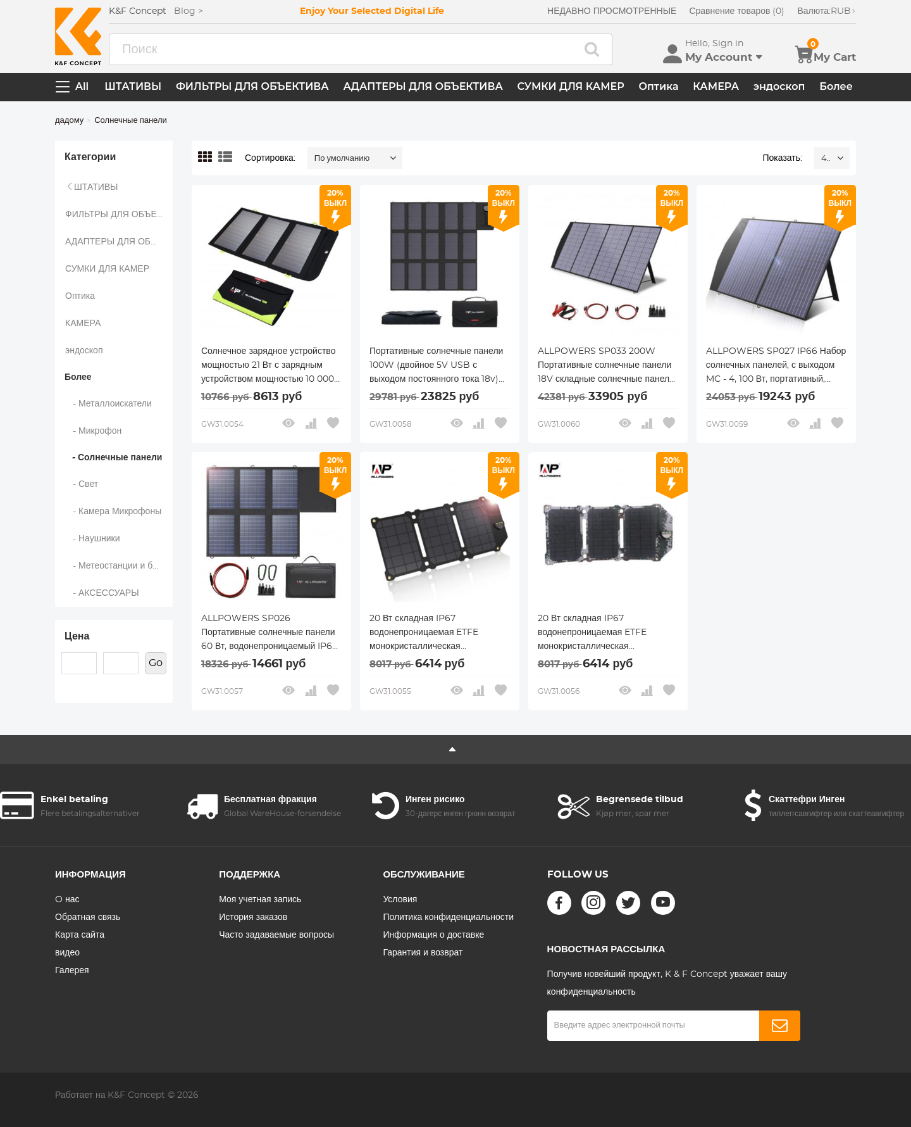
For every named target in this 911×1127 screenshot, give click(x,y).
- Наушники (92, 538)
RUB (826, 11)
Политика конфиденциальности (448, 917)
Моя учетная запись (260, 899)
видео (67, 952)
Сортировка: (270, 158)
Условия (400, 899)
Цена (77, 636)
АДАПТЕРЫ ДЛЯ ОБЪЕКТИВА (422, 86)
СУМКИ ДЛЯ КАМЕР (570, 86)
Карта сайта (79, 935)
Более (836, 86)
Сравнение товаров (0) (736, 11)
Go (156, 663)
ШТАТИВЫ (132, 86)
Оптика (658, 86)
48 (826, 158)
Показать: (782, 158)
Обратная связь (87, 917)
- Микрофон (93, 431)
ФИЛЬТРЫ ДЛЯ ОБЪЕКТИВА (252, 86)
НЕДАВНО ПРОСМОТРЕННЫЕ (611, 11)
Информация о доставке (433, 935)
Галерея (72, 970)
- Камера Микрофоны (113, 511)
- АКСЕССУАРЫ (102, 593)
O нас (67, 899)
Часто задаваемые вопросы (276, 935)
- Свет (81, 484)
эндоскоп (779, 86)
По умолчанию (341, 158)
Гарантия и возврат (422, 952)
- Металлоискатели (108, 404)
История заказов (253, 917)
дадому (69, 120)
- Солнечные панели (113, 457)
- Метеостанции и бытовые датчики (119, 566)
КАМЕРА (716, 86)
